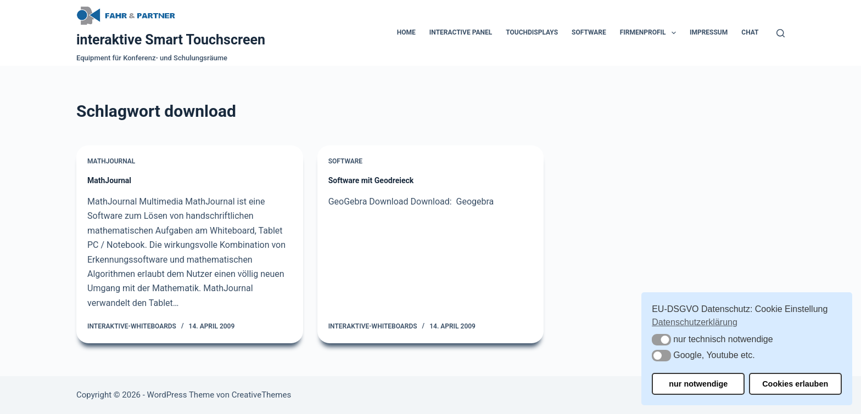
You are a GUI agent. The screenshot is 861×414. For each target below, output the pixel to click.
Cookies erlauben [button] (795, 383)
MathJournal (111, 161)
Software (589, 32)
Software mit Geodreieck (371, 180)
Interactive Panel (460, 32)
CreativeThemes (262, 395)
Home (406, 32)
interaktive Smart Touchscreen (170, 40)
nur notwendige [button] (698, 383)
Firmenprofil (650, 32)
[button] (661, 339)
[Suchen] (780, 33)
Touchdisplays (532, 32)
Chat (749, 32)
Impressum (709, 32)
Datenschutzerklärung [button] (694, 322)
